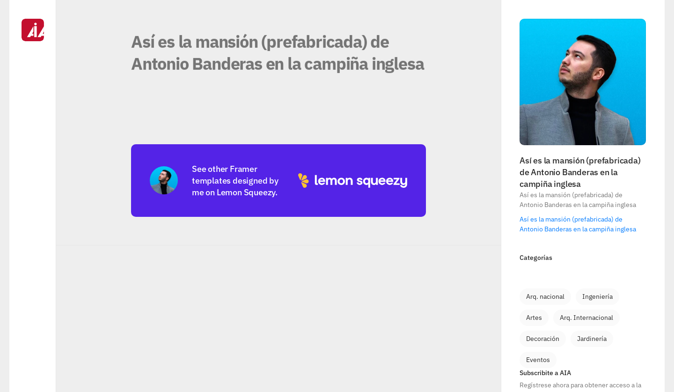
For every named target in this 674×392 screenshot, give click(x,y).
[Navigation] (32, 196)
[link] (545, 296)
